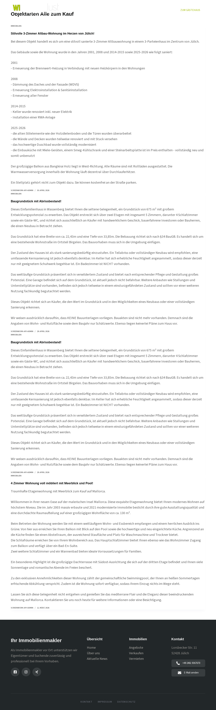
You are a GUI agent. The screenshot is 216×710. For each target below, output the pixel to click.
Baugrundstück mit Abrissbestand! (39, 201)
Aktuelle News (97, 658)
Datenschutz (126, 701)
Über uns (153, 10)
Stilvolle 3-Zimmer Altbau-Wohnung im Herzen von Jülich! (57, 33)
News (169, 10)
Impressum (105, 701)
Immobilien (94, 10)
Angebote (136, 647)
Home (76, 10)
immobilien (16, 26)
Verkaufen (114, 10)
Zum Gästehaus (190, 10)
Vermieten (134, 10)
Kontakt (86, 701)
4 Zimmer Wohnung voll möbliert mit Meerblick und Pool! (56, 483)
